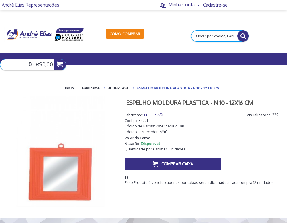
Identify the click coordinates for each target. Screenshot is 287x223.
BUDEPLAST (154, 115)
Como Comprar (125, 33)
